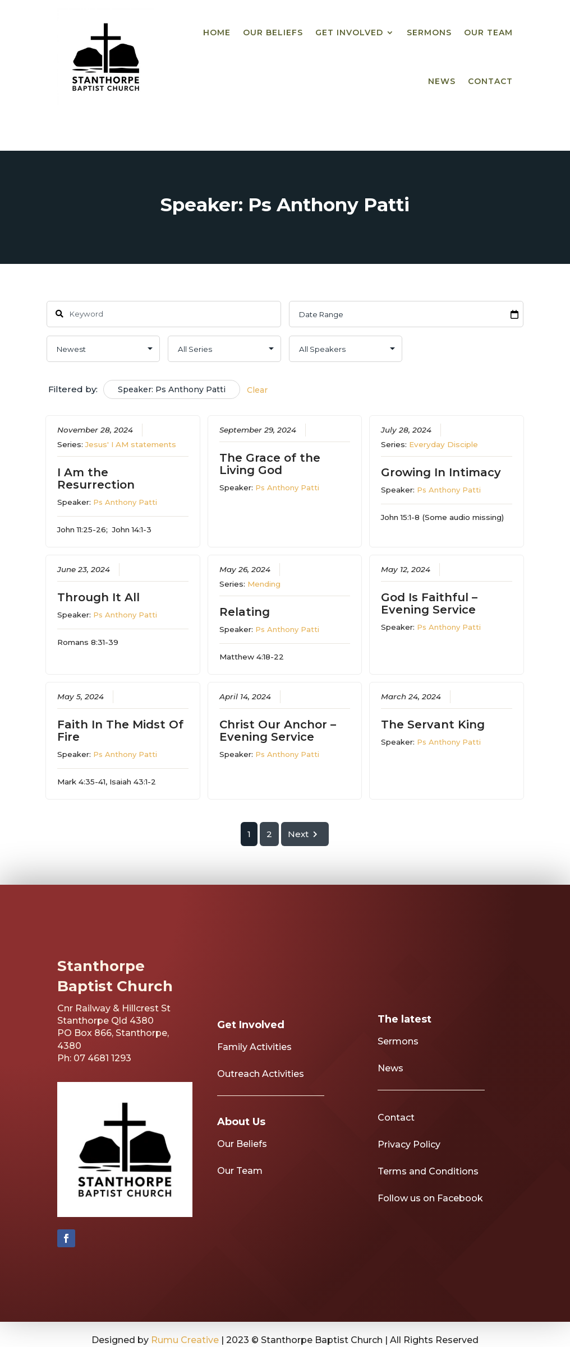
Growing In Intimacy (441, 472)
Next (305, 834)
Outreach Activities (260, 1089)
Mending (264, 583)
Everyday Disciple (444, 444)
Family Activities (254, 1062)
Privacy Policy (409, 1160)
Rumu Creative (185, 1340)
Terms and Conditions (428, 1187)
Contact (490, 81)
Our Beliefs (273, 32)
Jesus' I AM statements (131, 444)
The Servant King (433, 724)
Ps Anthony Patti (126, 502)
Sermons (429, 32)
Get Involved (349, 32)
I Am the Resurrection (96, 478)
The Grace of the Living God (269, 464)
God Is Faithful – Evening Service (429, 603)
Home (217, 32)
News (442, 81)
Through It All (99, 597)
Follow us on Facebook (430, 1214)
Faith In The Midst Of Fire (121, 731)
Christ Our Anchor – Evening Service (277, 731)
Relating (244, 612)
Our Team (488, 32)
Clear (257, 390)
